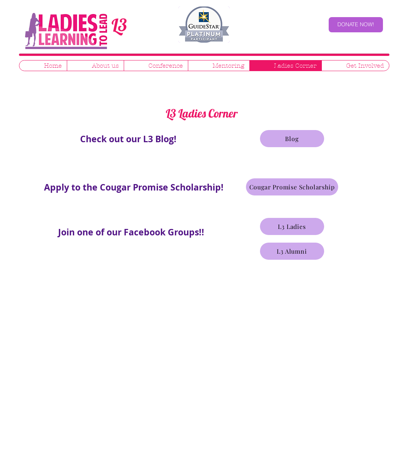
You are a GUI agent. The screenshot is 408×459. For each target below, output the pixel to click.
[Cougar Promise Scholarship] (292, 186)
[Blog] (292, 138)
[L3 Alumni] (292, 251)
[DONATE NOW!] (356, 24)
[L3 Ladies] (292, 226)
